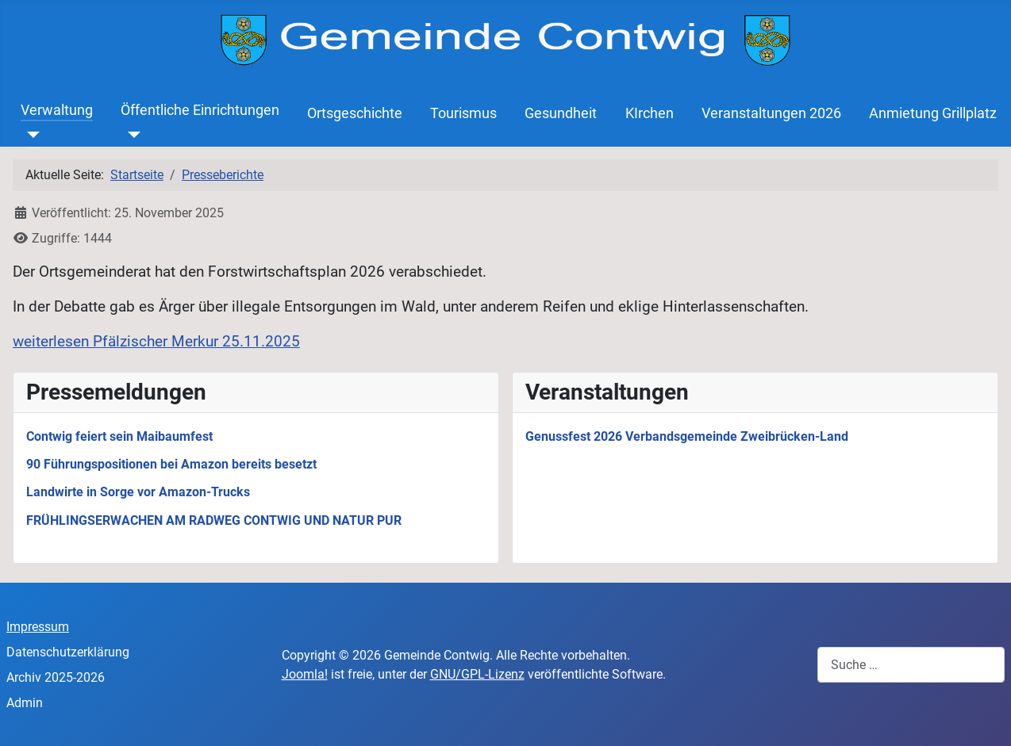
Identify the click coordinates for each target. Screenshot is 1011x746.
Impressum (37, 626)
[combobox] (911, 665)
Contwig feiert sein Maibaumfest (119, 436)
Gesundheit (561, 113)
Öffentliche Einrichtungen (200, 110)
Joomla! (305, 674)
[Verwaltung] (30, 134)
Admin (24, 702)
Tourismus (463, 113)
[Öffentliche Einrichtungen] (130, 134)
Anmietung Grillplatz (933, 113)
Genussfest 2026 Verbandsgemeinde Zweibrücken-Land (686, 436)
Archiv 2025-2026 (55, 677)
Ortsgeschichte (354, 113)
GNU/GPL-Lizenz (477, 674)
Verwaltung (57, 110)
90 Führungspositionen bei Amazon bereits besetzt (171, 464)
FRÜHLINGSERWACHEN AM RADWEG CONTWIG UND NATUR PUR (214, 520)
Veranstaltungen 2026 (771, 113)
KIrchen (649, 113)
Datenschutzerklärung (67, 652)
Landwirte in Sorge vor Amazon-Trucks (138, 491)
